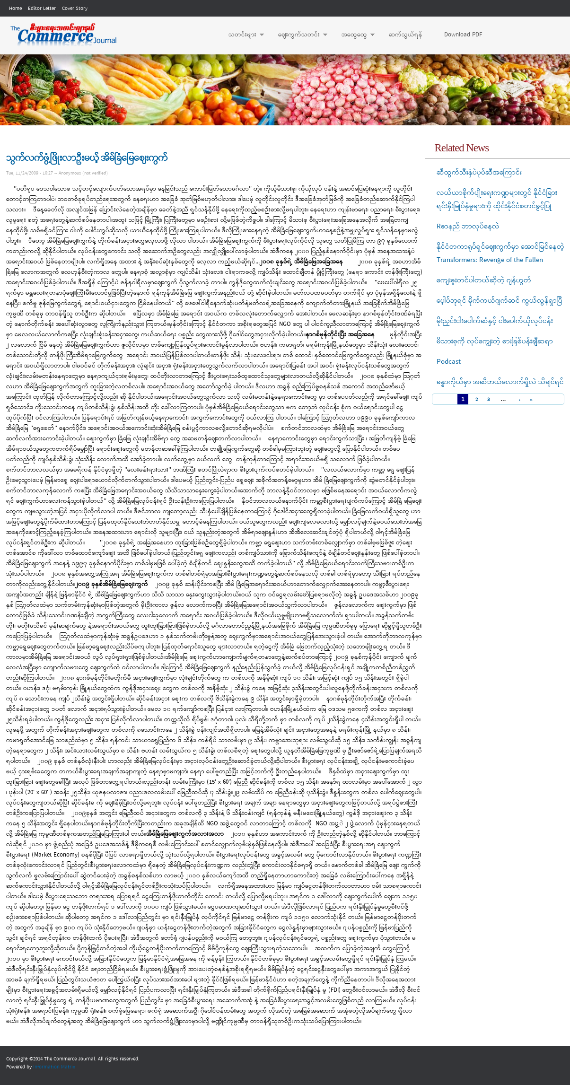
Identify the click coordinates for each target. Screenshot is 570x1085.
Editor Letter (42, 8)
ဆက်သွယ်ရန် (405, 35)
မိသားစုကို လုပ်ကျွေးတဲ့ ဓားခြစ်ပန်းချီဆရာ (495, 341)
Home (15, 8)
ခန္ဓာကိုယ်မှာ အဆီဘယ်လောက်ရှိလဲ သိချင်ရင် (500, 382)
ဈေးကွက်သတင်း (298, 35)
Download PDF (463, 35)
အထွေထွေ (353, 35)
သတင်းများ (241, 35)
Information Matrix (54, 1067)
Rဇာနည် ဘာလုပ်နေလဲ (468, 226)
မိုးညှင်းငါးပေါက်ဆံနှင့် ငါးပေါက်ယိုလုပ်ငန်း (495, 321)
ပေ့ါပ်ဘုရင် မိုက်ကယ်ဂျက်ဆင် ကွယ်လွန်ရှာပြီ (499, 300)
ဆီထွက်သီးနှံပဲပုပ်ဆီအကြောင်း (479, 172)
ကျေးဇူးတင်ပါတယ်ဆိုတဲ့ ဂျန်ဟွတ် (484, 280)
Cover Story (75, 8)
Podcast (449, 362)
